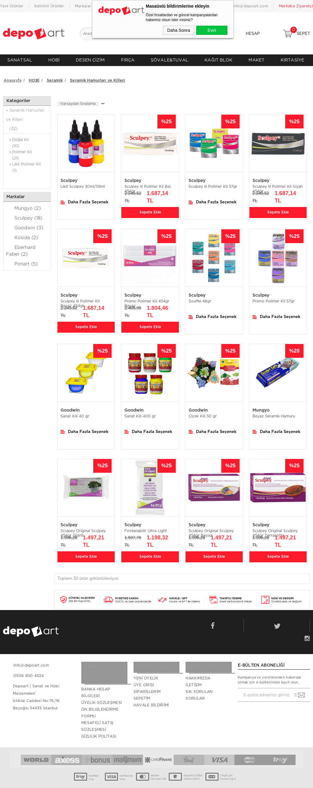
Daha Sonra (178, 30)
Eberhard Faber (20, 247)
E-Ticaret (137, 780)
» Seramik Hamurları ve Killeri (27, 117)
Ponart (22, 260)
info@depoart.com (250, 6)
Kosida (22, 234)
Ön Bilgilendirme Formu (100, 697)
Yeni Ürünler (12, 6)
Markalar (83, 6)
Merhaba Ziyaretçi (296, 6)
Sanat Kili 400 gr (140, 412)
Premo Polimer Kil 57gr (273, 298)
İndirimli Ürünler (49, 6)
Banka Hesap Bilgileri (95, 677)
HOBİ (54, 60)
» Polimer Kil (27, 152)
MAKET (256, 60)
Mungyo (23, 205)
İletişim (193, 680)
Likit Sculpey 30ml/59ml (83, 183)
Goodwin (24, 224)
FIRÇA (128, 60)
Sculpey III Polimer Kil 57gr (213, 183)
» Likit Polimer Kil (27, 164)
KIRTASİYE (292, 60)
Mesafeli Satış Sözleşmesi (97, 710)
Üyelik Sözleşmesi (101, 687)
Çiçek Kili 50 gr (203, 412)
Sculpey (24, 214)
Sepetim (142, 694)
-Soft (122, 780)
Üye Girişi (144, 680)
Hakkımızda (198, 673)
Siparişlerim (147, 687)
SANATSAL (19, 60)
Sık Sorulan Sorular (199, 690)
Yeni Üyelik (146, 673)
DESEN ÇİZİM (90, 60)
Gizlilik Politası (98, 721)
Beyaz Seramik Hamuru (273, 412)
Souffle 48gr (200, 298)
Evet (212, 30)
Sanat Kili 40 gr (75, 412)
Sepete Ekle (150, 208)
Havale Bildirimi (151, 700)
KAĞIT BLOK (218, 60)
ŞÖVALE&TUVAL (169, 60)
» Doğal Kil (27, 140)
